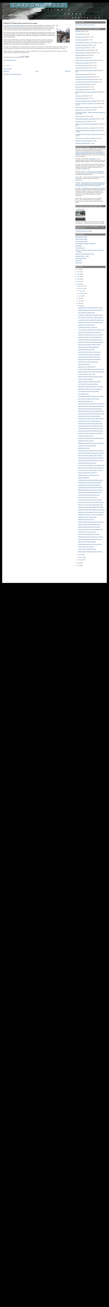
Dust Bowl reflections (80, 74)
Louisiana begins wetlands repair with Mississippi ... (90, 487)
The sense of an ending (81, 67)
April (79, 305)
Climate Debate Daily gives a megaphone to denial (87, 130)
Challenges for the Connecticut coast (87, 532)
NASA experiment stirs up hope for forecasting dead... (91, 502)
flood (13, 60)
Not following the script (80, 37)
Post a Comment (7, 68)
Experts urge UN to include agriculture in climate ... (90, 551)
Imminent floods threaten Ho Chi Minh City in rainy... (90, 426)
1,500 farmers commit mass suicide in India (88, 495)
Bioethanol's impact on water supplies (87, 517)
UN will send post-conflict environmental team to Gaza (91, 413)
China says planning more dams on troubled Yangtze (91, 411)
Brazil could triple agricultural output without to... (89, 485)
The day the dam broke (81, 65)
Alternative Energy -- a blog (82, 256)
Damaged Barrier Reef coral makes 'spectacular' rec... (91, 406)
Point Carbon (78, 260)
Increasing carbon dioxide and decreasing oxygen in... (91, 460)
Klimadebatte (78, 245)
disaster (9, 60)
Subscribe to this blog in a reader (84, 231)
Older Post (67, 71)
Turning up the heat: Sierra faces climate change (90, 408)
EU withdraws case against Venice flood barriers (90, 482)
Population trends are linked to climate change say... (90, 310)
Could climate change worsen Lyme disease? (89, 354)
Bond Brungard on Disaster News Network (13, 25)
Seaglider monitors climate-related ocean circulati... (90, 307)
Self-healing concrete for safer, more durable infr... (90, 389)
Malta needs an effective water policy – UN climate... (91, 386)
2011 (78, 279)
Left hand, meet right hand (81, 45)
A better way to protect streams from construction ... (90, 433)
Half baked (78, 31)
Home (37, 71)
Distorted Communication (81, 143)
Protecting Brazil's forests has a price (87, 463)
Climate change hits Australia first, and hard (88, 534)
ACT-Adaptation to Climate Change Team (85, 243)
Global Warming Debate (81, 237)
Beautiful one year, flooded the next (86, 366)
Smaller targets (79, 57)
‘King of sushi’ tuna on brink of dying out (87, 497)
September (81, 293)
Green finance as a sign (81, 121)
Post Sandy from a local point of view (84, 82)
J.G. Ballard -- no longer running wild (87, 445)
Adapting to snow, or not (81, 110)
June (79, 300)
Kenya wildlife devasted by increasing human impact (91, 396)
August (80, 296)
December (81, 286)
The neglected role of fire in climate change (88, 391)
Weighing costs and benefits (82, 77)
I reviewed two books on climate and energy (92, 188)
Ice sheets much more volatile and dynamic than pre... (91, 320)
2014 (78, 271)
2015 (78, 269)
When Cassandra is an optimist (83, 52)
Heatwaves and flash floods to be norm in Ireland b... (91, 334)
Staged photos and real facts (82, 50)
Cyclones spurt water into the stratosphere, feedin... (90, 428)
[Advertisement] (81, 573)
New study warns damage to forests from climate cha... (91, 453)
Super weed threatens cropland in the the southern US (91, 403)
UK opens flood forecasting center (86, 349)
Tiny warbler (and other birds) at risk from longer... (90, 499)
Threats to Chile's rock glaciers (85, 379)
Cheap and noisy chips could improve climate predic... (91, 450)
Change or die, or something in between (85, 138)
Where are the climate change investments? (86, 70)
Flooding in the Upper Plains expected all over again (91, 507)
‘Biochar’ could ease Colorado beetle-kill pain (89, 524)
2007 (78, 565)
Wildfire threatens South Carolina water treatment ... (90, 376)
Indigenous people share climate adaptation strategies (91, 371)
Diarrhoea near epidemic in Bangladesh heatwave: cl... (91, 342)
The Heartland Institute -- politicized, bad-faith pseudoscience (90, 112)
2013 (78, 274)
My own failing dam (80, 89)
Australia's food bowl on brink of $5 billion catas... (90, 337)
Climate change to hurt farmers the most (88, 361)
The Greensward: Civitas (81, 241)
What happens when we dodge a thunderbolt (86, 92)
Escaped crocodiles (80, 55)
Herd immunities (79, 34)
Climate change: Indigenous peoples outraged (89, 344)
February (80, 557)
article (86, 201)
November (81, 288)
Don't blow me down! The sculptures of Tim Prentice (88, 103)
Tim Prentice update (80, 98)
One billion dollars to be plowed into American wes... (90, 480)
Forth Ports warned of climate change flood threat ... (90, 455)
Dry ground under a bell (81, 84)
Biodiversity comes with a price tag (86, 325)
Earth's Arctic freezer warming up (86, 546)
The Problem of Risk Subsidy (82, 140)
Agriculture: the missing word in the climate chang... (90, 322)
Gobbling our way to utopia (81, 62)
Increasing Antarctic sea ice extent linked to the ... (90, 421)
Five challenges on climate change (86, 312)
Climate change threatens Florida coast (87, 327)
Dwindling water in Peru (84, 448)
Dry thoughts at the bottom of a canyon (84, 42)
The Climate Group (80, 248)
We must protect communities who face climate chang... (91, 465)
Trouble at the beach (80, 47)
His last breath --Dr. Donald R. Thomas (84, 107)
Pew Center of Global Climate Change (84, 254)
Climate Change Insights (81, 239)
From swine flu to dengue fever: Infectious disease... (90, 317)
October (80, 291)
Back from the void (79, 87)
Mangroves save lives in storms (85, 440)
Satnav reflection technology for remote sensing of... (90, 490)
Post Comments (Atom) (15, 74)
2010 (78, 281)
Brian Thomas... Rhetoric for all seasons (85, 24)
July (79, 298)
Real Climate (78, 262)
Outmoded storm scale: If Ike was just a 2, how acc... (91, 536)
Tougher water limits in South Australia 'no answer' (90, 470)
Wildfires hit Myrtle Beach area (85, 401)
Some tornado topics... (83, 394)
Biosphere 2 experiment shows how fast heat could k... (91, 512)
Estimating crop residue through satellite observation (91, 438)
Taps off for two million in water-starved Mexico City (90, 529)
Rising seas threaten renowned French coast (89, 357)
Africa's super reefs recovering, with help (88, 384)
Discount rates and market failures (83, 79)
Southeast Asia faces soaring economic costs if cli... (90, 339)
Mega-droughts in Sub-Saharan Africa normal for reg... (91, 467)
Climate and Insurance (80, 258)
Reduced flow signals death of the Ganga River (89, 359)
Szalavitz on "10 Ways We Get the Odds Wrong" (87, 124)
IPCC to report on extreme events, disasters (88, 398)
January (80, 559)
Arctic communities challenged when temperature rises (91, 329)
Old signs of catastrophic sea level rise (87, 472)
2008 (78, 563)
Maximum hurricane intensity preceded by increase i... (91, 522)
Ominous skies (79, 96)
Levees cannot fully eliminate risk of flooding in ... (90, 332)
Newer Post (6, 71)
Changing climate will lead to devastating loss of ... (90, 492)
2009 (78, 284)
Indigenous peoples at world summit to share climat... (91, 443)
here (89, 168)
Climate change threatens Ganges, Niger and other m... (91, 418)
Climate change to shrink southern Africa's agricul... (90, 423)
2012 (78, 276)
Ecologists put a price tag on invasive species (89, 416)
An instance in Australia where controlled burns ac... (90, 315)
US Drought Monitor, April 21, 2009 (86, 374)
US (15, 60)
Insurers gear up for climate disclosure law (88, 347)
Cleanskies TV (93, 158)
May (79, 303)
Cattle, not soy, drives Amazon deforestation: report (90, 504)
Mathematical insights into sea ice (86, 519)
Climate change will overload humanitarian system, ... (91, 430)
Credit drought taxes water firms (86, 435)
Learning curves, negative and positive (84, 60)
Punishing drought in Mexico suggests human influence (91, 509)
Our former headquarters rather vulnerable (85, 101)
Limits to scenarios (79, 116)
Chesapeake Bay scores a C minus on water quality (90, 514)
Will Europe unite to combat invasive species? (89, 527)
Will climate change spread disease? (87, 541)
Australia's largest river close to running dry (88, 475)
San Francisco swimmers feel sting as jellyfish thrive (90, 458)
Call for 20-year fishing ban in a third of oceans (89, 352)
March (80, 555)
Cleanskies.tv (78, 179)
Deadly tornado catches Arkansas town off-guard (90, 544)
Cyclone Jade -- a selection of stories (87, 549)
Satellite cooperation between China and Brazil (89, 381)
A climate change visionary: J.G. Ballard (85, 128)
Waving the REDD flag (83, 477)
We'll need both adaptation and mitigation (85, 118)
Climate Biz (97, 185)
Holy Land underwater (80, 39)
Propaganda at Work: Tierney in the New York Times (88, 134)
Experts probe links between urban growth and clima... (91, 369)
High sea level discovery (84, 364)
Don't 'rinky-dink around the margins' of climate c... (90, 539)
